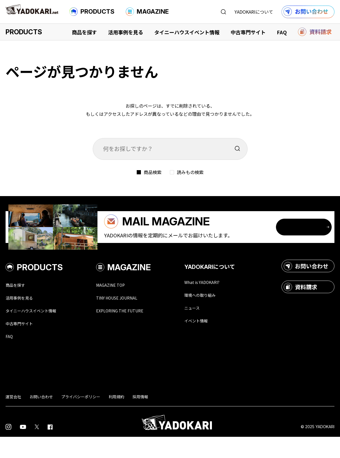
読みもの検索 (190, 172)
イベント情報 (212, 340)
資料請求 (300, 305)
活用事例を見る (125, 32)
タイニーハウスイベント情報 (186, 32)
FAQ (282, 32)
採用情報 (140, 418)
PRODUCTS (91, 12)
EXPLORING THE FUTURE (133, 330)
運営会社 (13, 418)
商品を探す (84, 32)
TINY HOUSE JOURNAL (130, 316)
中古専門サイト (248, 32)
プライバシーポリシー (80, 418)
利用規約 (116, 418)
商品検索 (153, 172)
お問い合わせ (306, 284)
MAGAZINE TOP (122, 303)
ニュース (206, 327)
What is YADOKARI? (219, 300)
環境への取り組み (217, 314)
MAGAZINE (147, 12)
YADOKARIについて (253, 11)
